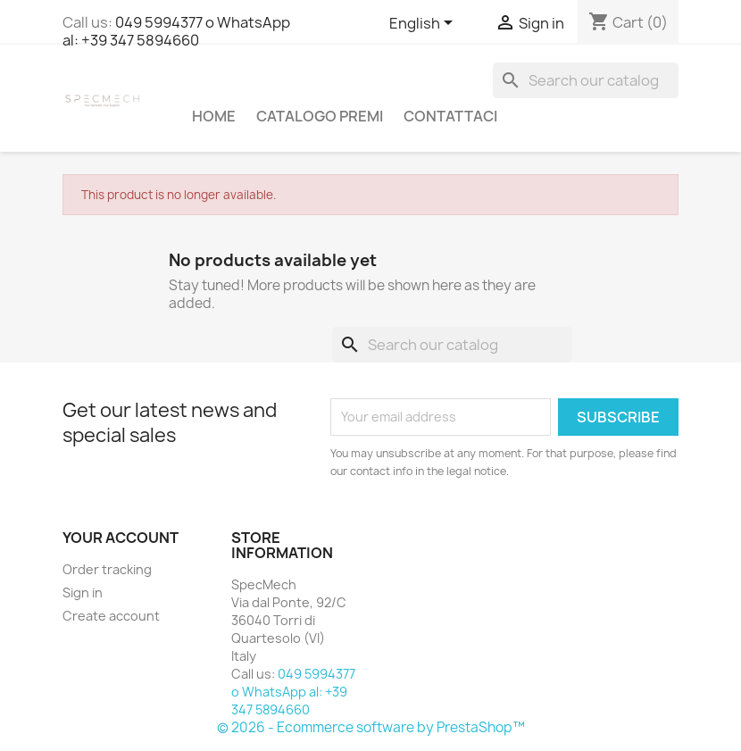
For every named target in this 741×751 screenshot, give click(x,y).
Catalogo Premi (319, 116)
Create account (111, 615)
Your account (120, 537)
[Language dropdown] (424, 24)
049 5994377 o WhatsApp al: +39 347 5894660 (176, 31)
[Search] (586, 80)
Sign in (82, 592)
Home (214, 116)
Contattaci (450, 116)
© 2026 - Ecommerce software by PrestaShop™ (371, 727)
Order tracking (107, 569)
